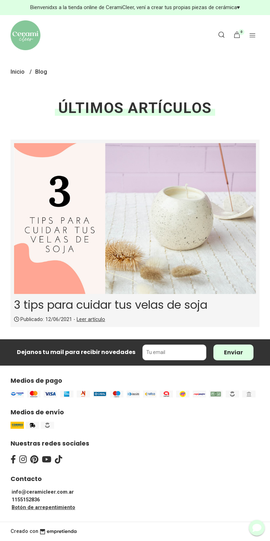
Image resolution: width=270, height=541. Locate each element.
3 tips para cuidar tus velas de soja (110, 305)
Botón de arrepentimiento (43, 507)
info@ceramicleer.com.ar (43, 492)
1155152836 (26, 500)
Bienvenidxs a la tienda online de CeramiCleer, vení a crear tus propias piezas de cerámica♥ (135, 7)
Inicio (18, 71)
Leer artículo (91, 319)
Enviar (233, 352)
